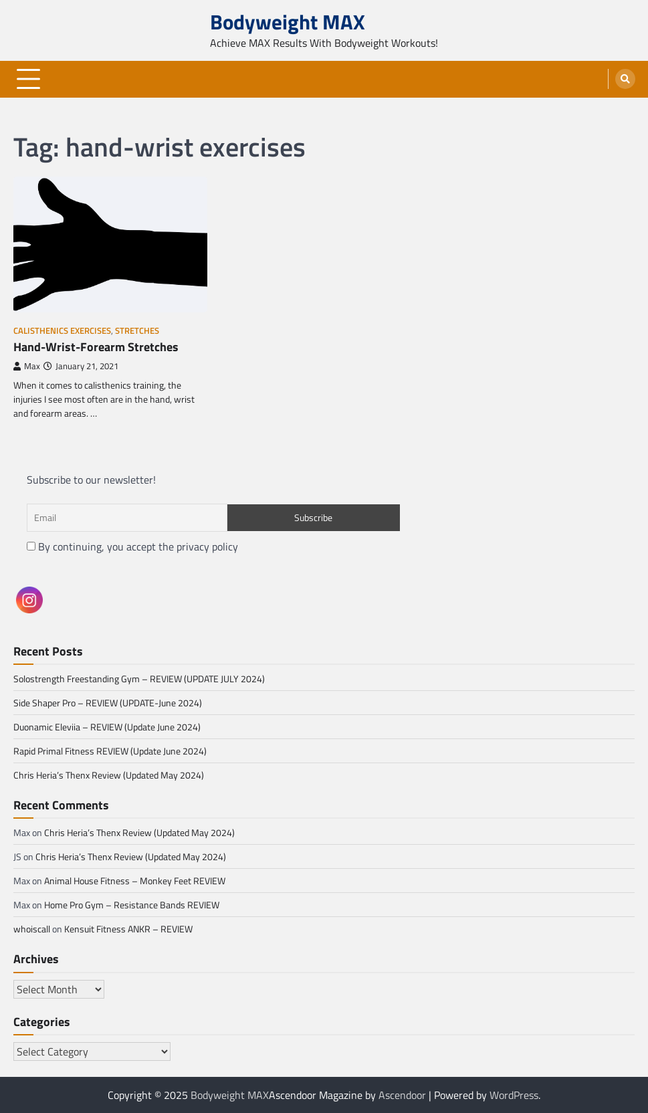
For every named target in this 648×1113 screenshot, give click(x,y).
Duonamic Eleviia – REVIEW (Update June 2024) (107, 727)
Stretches (137, 331)
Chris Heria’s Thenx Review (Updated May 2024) (108, 775)
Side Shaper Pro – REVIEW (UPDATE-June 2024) (107, 703)
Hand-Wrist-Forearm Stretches (96, 347)
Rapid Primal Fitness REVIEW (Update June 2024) (110, 751)
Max (26, 366)
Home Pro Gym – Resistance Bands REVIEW (131, 905)
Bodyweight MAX (287, 21)
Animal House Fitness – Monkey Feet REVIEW (134, 881)
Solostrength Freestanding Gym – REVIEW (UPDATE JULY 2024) (139, 679)
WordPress (514, 1095)
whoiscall (31, 929)
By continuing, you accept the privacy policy (132, 546)
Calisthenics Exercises (62, 331)
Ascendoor (402, 1095)
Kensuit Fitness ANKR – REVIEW (128, 929)
